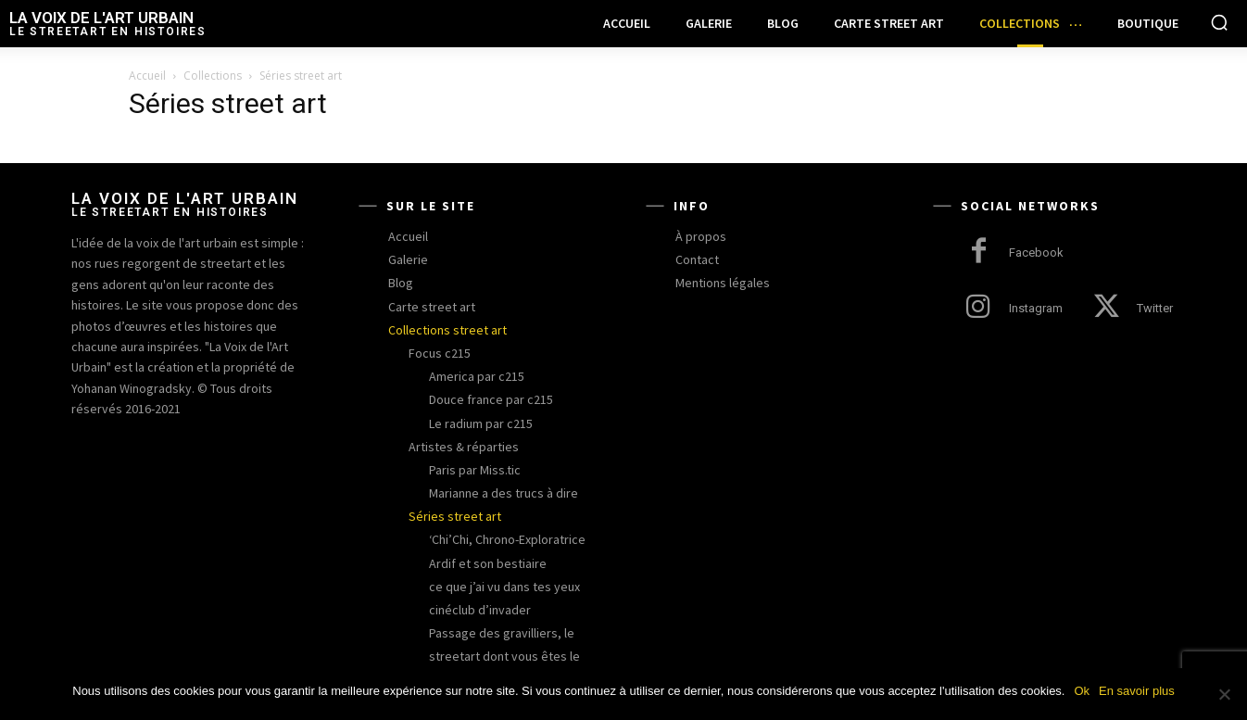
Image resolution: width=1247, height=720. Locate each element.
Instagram (1036, 308)
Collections (212, 75)
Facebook (1036, 252)
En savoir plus (1137, 691)
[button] (1219, 22)
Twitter (1155, 308)
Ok (1082, 691)
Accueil (147, 75)
